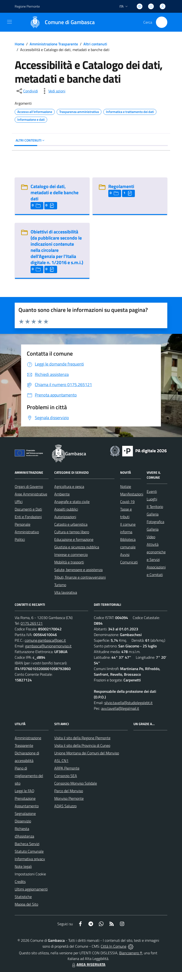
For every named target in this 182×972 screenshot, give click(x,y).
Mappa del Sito (26, 904)
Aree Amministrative (31, 494)
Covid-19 (127, 501)
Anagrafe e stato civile (72, 501)
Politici (20, 539)
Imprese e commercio (71, 554)
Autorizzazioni (65, 517)
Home (19, 44)
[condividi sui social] (27, 91)
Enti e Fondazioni (28, 517)
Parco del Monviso (68, 791)
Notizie (125, 486)
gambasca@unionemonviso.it (48, 646)
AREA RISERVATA (88, 964)
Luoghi (152, 499)
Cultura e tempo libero (71, 532)
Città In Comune (113, 946)
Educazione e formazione (73, 539)
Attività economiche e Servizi (156, 552)
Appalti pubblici (66, 509)
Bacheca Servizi (27, 844)
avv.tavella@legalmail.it (120, 708)
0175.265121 (32, 623)
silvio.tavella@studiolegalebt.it (128, 702)
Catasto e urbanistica (70, 524)
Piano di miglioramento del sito (29, 775)
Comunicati (129, 562)
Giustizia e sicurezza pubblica (76, 547)
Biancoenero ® (130, 953)
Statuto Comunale (29, 851)
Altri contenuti (95, 44)
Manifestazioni (131, 494)
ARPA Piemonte (66, 768)
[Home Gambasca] (60, 22)
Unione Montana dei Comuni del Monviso (86, 753)
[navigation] (9, 22)
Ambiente (62, 494)
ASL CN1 (61, 760)
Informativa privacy (30, 859)
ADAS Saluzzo (65, 806)
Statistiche (23, 896)
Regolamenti (121, 186)
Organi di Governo (29, 486)
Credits (20, 881)
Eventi (152, 491)
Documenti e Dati (28, 509)
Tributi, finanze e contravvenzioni (80, 577)
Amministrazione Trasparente (54, 44)
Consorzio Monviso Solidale (75, 783)
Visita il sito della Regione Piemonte (82, 738)
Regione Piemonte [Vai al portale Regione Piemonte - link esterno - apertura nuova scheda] (27, 6)
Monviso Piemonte (69, 798)
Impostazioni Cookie (30, 874)
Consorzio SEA (65, 775)
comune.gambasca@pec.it (45, 640)
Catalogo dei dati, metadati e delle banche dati (54, 192)
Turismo (60, 585)
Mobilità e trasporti (69, 562)
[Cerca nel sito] (161, 22)
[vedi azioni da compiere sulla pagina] (53, 91)
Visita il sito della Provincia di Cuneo (82, 745)
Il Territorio (155, 506)
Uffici (19, 501)
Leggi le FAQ (24, 791)
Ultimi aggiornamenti (31, 889)
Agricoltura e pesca (69, 486)
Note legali (23, 866)
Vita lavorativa (65, 592)
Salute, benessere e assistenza (78, 569)
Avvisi (124, 554)
